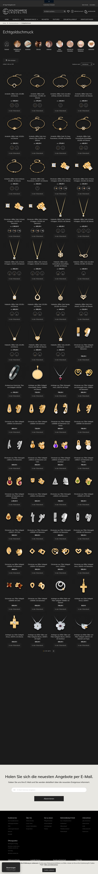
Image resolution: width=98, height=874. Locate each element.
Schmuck (17, 18)
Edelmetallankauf (70, 18)
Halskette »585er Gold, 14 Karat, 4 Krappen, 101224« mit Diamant (37, 271)
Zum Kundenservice (13, 820)
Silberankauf (63, 826)
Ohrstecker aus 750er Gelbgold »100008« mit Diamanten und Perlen (60, 445)
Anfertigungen (48, 826)
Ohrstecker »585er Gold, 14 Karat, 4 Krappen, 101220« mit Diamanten (37, 227)
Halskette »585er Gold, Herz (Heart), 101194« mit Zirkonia (84, 316)
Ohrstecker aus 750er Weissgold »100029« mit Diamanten (37, 559)
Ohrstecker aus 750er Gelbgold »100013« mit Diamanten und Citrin (37, 483)
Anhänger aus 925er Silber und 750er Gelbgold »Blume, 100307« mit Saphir (37, 674)
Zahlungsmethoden (13, 823)
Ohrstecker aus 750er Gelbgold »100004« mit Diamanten (37, 445)
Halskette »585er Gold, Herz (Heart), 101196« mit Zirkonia (37, 360)
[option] (12, 102)
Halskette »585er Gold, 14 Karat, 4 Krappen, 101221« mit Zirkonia (60, 227)
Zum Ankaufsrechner (65, 820)
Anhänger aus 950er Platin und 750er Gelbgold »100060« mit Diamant (60, 636)
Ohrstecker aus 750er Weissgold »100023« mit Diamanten (60, 521)
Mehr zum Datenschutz (51, 864)
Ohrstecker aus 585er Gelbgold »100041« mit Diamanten (37, 598)
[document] (49, 867)
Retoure (10, 831)
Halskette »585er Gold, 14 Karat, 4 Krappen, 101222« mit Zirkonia (84, 227)
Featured (56, 18)
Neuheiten (46, 18)
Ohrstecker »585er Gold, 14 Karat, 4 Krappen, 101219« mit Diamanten (14, 227)
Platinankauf (63, 831)
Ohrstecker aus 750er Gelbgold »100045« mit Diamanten (37, 636)
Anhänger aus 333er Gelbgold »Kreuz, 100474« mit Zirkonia (14, 674)
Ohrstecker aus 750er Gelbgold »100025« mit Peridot (84, 521)
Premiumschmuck (32, 18)
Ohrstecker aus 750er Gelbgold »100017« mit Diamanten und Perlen (84, 483)
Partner (46, 828)
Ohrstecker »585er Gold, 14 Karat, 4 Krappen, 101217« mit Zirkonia (60, 182)
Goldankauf (63, 823)
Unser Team (29, 823)
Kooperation (29, 828)
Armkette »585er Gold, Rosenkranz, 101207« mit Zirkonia (37, 182)
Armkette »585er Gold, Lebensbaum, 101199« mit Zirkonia (37, 93)
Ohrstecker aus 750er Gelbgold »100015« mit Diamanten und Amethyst (60, 483)
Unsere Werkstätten (31, 826)
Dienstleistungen (87, 18)
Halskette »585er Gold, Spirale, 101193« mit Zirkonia (60, 316)
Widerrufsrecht (86, 828)
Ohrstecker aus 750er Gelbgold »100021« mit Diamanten (37, 521)
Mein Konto (85, 5)
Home (4, 22)
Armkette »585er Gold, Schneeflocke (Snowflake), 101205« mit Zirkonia (84, 138)
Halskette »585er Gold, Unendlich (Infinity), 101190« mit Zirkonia (84, 271)
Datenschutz (85, 823)
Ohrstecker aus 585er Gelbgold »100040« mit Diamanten (14, 598)
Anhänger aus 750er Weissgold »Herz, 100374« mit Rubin (60, 405)
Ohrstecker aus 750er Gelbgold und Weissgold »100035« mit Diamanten (83, 360)
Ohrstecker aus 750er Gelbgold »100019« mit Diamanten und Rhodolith (14, 521)
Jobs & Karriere (86, 820)
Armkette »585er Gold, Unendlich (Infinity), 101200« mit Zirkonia (60, 93)
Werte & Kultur (30, 820)
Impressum (85, 831)
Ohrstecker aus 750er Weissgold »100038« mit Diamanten (83, 559)
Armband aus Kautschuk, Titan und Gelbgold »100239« (14, 405)
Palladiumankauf (64, 828)
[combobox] (54, 11)
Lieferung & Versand (13, 828)
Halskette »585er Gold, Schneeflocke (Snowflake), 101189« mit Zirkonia (60, 271)
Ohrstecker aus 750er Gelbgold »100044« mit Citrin (14, 636)
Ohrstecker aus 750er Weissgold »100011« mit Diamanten (14, 483)
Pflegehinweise (48, 820)
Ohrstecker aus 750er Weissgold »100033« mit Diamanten (60, 559)
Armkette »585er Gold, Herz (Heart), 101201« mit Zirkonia (84, 93)
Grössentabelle (48, 823)
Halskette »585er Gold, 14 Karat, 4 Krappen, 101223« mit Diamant (14, 271)
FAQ (9, 826)
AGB (83, 826)
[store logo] (15, 11)
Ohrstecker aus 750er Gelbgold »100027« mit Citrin (14, 559)
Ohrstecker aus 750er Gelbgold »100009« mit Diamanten (84, 445)
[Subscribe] (49, 798)
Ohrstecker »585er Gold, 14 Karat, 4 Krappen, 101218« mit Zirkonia (83, 182)
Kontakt (10, 834)
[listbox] (14, 103)
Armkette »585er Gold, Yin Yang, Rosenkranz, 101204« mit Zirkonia (60, 138)
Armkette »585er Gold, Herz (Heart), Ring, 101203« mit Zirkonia (37, 138)
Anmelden (92, 5)
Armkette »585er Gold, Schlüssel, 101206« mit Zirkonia (14, 182)
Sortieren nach (76, 63)
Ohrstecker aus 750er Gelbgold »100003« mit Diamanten (14, 445)
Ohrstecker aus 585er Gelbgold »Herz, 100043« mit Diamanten (83, 598)
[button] (76, 11)
